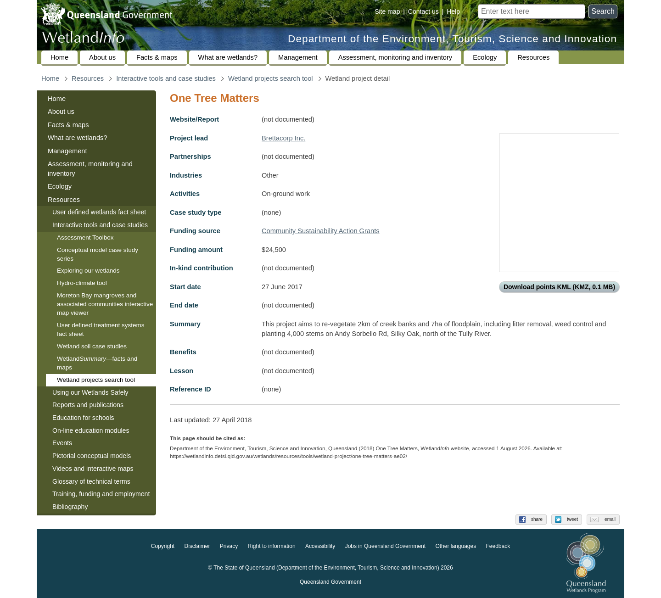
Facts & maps (157, 57)
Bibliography (70, 506)
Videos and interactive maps (93, 468)
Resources (533, 57)
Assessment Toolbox (85, 237)
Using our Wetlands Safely (90, 392)
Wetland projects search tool (270, 78)
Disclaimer (197, 546)
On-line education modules (90, 430)
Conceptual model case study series (97, 254)
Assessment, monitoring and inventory (395, 57)
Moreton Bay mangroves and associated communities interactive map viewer (105, 304)
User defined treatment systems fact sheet (101, 329)
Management (298, 57)
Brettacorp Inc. (283, 138)
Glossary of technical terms (91, 481)
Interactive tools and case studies (166, 78)
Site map (387, 11)
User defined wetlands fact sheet (99, 212)
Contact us (423, 11)
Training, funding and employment (101, 493)
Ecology (485, 57)
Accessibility (320, 546)
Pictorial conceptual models (92, 455)
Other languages (455, 546)
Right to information (272, 546)
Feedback (498, 546)
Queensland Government (330, 582)
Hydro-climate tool (82, 282)
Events (62, 443)
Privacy (229, 546)
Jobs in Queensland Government (385, 546)
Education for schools (83, 417)
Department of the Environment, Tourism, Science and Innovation (452, 39)
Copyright (162, 546)
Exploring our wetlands (88, 270)
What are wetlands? (228, 57)
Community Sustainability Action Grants (321, 231)
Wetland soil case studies (92, 346)
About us (102, 57)
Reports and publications (87, 404)
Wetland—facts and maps (97, 363)
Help (453, 11)
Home (59, 57)
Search (603, 11)
